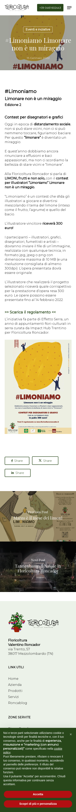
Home (13, 679)
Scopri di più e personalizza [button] (38, 803)
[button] (69, 8)
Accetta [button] (38, 794)
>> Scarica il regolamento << (30, 312)
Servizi (13, 697)
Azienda (15, 685)
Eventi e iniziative (38, 29)
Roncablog (17, 703)
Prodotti (15, 691)
